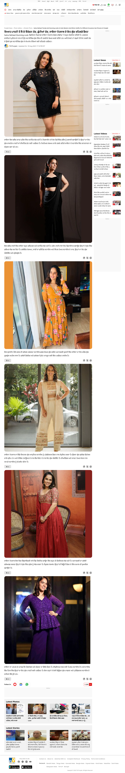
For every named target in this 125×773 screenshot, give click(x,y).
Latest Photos (13, 701)
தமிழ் (69, 1)
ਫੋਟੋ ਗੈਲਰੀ (93, 10)
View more (116, 60)
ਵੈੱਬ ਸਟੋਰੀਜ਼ (48, 10)
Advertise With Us (60, 759)
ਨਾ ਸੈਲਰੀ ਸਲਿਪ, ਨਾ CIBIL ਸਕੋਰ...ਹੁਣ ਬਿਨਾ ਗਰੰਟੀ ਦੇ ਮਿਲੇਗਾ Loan (37, 718)
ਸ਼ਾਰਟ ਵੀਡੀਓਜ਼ (17, 10)
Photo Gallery (18, 28)
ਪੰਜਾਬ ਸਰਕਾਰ (47, 13)
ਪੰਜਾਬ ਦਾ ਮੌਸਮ (9, 13)
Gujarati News (89, 763)
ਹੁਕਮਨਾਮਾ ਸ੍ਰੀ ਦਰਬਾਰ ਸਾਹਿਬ (22, 13)
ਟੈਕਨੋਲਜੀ (85, 10)
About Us (50, 759)
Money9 (66, 766)
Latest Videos (100, 133)
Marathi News (50, 763)
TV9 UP (60, 766)
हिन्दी (39, 1)
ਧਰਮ (58, 10)
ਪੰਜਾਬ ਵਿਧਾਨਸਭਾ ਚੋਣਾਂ (37, 13)
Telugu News (60, 763)
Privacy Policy (85, 759)
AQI (104, 5)
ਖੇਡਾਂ (54, 10)
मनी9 (80, 1)
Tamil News (115, 763)
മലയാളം (74, 1)
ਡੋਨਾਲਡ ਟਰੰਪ (56, 13)
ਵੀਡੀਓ (63, 10)
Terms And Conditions (98, 759)
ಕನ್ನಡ (48, 1)
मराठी (57, 1)
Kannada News (70, 763)
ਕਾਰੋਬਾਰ (79, 10)
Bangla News (80, 763)
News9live (107, 763)
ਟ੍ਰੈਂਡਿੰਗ (34, 10)
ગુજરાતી (61, 1)
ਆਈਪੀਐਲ (83, 13)
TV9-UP (84, 1)
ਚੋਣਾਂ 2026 (100, 10)
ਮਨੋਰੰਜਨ (40, 10)
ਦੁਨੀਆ (29, 10)
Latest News (100, 60)
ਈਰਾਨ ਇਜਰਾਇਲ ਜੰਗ (73, 13)
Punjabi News (8, 28)
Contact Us (42, 759)
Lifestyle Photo (27, 28)
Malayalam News (51, 766)
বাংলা (66, 1)
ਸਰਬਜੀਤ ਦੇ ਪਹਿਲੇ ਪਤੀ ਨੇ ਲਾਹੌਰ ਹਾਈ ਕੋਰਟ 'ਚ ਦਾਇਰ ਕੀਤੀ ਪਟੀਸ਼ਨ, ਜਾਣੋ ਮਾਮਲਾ (15, 718)
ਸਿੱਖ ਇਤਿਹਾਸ (91, 13)
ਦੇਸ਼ (24, 10)
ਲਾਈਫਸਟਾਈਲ (71, 10)
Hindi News (99, 763)
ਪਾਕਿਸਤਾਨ (63, 13)
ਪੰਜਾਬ (9, 10)
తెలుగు (52, 1)
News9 (44, 1)
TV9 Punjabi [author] (13, 46)
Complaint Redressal (73, 759)
